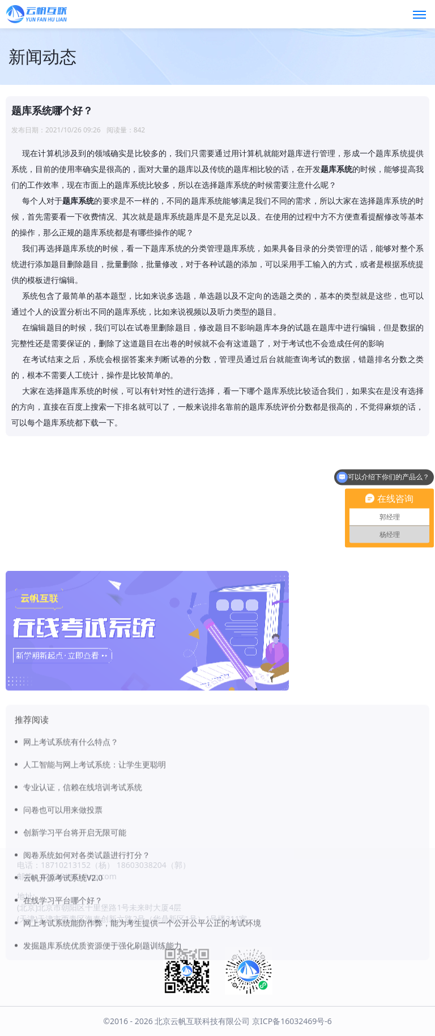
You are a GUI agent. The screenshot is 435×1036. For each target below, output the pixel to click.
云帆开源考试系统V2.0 (63, 970)
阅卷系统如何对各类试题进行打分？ (86, 947)
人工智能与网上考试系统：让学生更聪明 (94, 857)
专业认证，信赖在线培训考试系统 (82, 879)
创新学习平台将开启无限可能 (74, 924)
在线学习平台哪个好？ (63, 992)
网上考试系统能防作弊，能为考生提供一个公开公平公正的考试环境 (142, 1015)
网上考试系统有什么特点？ (70, 834)
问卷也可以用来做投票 (63, 902)
